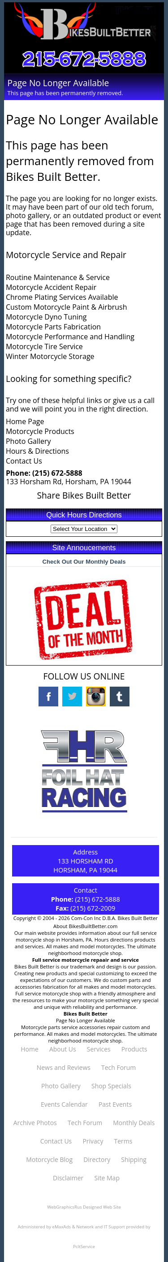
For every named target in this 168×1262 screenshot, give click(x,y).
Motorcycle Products (40, 431)
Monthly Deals (134, 1122)
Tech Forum (118, 1067)
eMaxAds (61, 1227)
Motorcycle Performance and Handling (70, 337)
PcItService (84, 1246)
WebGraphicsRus (64, 1207)
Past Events (115, 1104)
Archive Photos (35, 1122)
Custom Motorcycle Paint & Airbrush (66, 307)
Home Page (25, 421)
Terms (123, 1141)
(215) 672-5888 (57, 473)
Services (99, 1049)
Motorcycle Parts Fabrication (53, 327)
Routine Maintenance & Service (58, 277)
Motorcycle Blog (49, 1159)
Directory (96, 1159)
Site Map (106, 1178)
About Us (62, 1049)
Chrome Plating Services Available (62, 297)
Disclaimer (68, 1178)
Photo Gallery (28, 441)
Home (29, 1049)
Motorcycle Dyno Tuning (46, 317)
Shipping (133, 1159)
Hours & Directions (37, 451)
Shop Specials (111, 1086)
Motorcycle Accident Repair (51, 287)
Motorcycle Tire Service (44, 346)
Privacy (92, 1141)
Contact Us (24, 461)
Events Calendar (64, 1104)
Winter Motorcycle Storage (50, 356)
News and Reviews (63, 1067)
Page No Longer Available (85, 1020)
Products (134, 1049)
